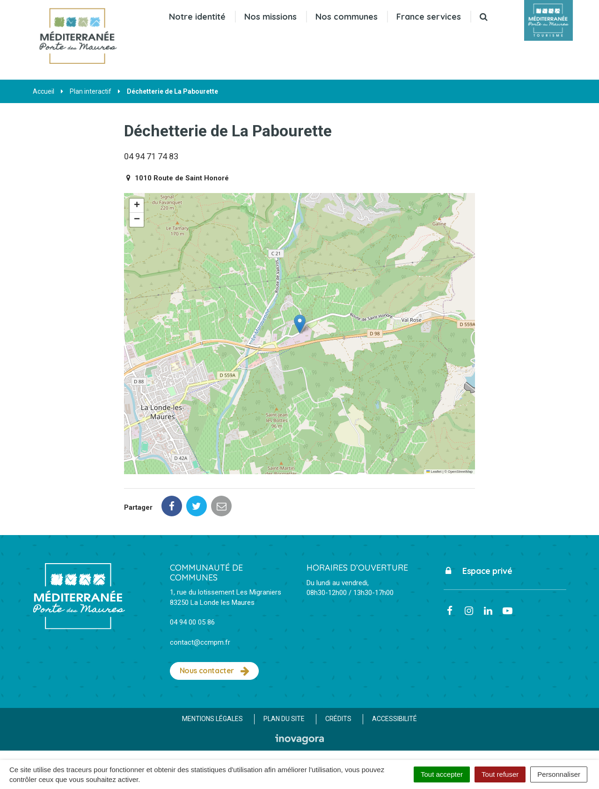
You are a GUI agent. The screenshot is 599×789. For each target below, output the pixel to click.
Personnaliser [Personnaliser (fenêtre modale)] (558, 774)
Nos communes (346, 16)
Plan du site (284, 718)
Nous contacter (214, 671)
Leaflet (433, 471)
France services (428, 16)
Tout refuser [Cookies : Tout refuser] (500, 774)
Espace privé (478, 570)
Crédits (338, 718)
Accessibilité (394, 718)
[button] (300, 324)
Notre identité (197, 16)
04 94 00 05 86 (192, 622)
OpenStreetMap (460, 471)
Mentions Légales (212, 718)
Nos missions (270, 16)
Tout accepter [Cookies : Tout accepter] (442, 774)
